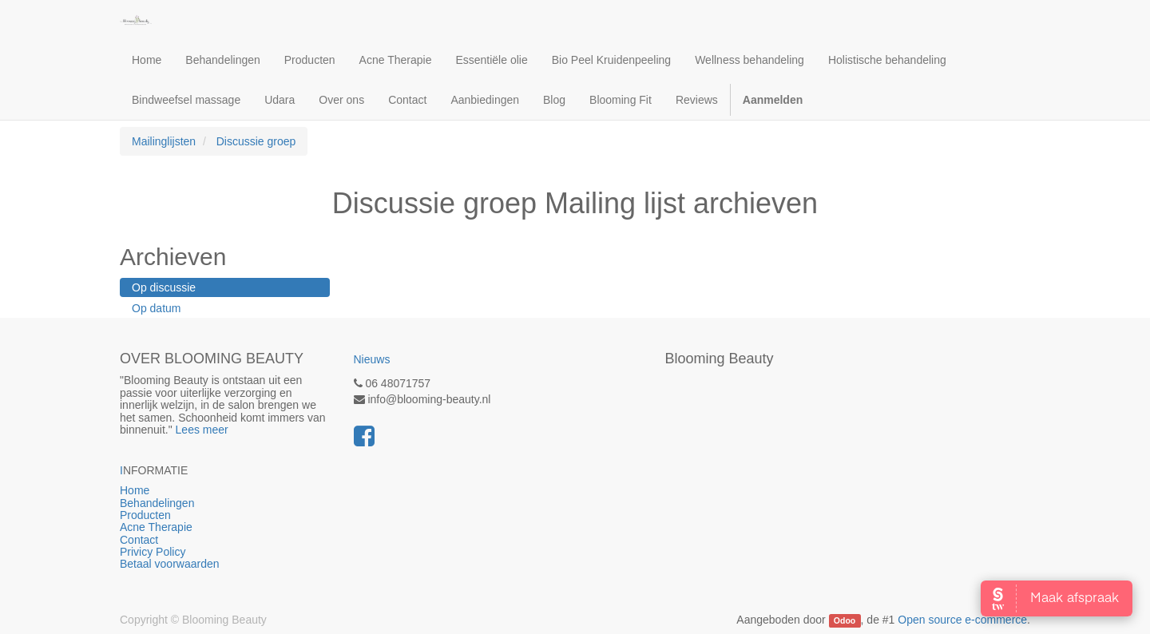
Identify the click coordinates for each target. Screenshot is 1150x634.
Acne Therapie (156, 527)
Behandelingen (199, 503)
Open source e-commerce (962, 619)
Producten (212, 515)
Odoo (844, 620)
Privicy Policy (154, 551)
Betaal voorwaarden (170, 563)
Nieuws (372, 359)
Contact (139, 539)
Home (195, 490)
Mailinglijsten (164, 141)
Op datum (156, 308)
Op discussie (164, 287)
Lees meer (202, 429)
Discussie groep (256, 141)
